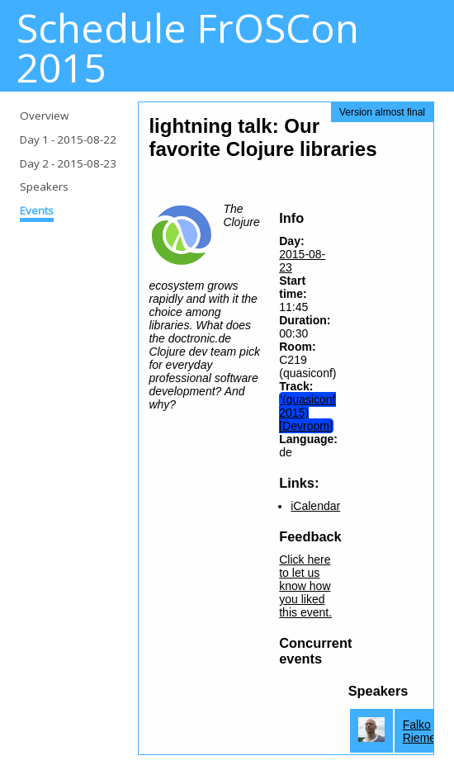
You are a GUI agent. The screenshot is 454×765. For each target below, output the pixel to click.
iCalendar (315, 505)
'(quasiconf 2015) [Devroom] (307, 412)
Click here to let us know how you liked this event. (305, 586)
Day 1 (68, 139)
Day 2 (68, 163)
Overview (44, 115)
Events (37, 210)
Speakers (44, 186)
